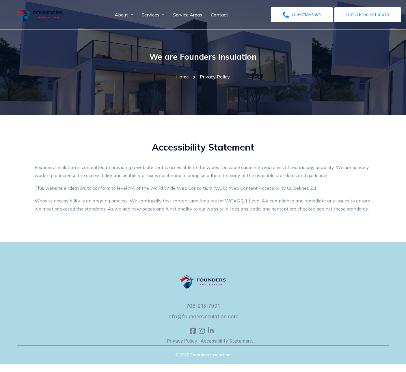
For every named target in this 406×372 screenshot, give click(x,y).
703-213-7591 (203, 306)
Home (182, 77)
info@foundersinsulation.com (203, 316)
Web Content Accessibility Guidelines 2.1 (273, 188)
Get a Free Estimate (367, 14)
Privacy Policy (182, 341)
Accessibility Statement (227, 341)
